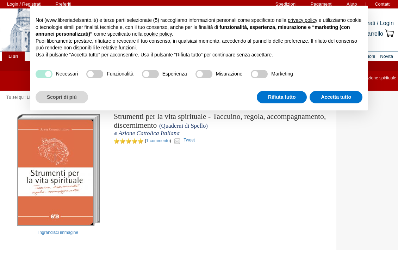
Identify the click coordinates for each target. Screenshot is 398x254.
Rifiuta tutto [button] (282, 97)
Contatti (383, 4)
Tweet (189, 140)
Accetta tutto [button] (336, 97)
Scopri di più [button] (62, 97)
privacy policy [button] (302, 20)
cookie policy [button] (158, 34)
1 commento (157, 140)
